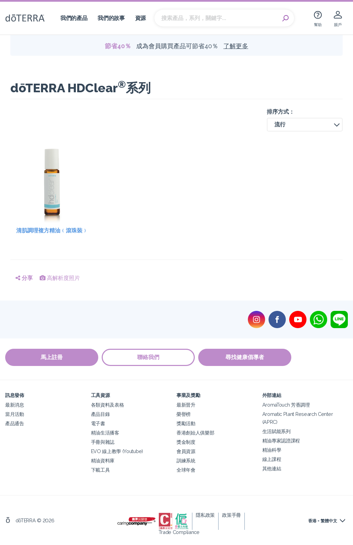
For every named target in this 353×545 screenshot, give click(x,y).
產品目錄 (100, 414)
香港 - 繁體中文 (322, 520)
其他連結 (271, 468)
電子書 (98, 423)
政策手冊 (231, 515)
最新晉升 (185, 405)
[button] (305, 125)
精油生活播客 (105, 433)
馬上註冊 (52, 357)
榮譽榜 (183, 414)
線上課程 (271, 459)
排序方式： (280, 111)
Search (285, 18)
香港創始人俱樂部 (195, 433)
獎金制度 (185, 442)
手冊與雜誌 (102, 442)
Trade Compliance (179, 532)
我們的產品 (73, 18)
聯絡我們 (148, 357)
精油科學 (271, 450)
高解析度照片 (60, 278)
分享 (24, 278)
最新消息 (14, 405)
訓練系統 (185, 460)
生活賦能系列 (276, 431)
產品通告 (14, 423)
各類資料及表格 (107, 405)
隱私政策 (205, 515)
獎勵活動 (185, 423)
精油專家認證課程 (281, 440)
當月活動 (14, 414)
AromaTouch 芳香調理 (286, 405)
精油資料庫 (102, 460)
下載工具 (100, 470)
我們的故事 (111, 18)
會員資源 (185, 451)
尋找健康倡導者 (244, 357)
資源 (140, 18)
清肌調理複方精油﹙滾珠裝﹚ (52, 230)
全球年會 (185, 470)
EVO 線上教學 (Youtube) (117, 451)
